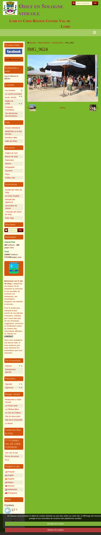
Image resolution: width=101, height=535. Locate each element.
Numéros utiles (11, 138)
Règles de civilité (14, 102)
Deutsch (9, 486)
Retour (62, 108)
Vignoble (14, 384)
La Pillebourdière (12, 409)
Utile (7, 122)
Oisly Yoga (9, 218)
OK (95, 3)
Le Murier (9, 423)
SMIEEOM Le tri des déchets (13, 132)
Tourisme (8, 171)
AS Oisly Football (12, 196)
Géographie (10, 167)
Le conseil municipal (14, 94)
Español (9, 479)
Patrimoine (9, 160)
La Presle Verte (11, 406)
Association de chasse (11, 207)
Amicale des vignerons (10, 200)
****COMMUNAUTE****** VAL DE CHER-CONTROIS (19, 444)
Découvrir (10, 147)
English (9, 475)
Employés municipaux (9, 108)
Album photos (44, 43)
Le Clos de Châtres (13, 413)
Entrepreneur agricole (10, 370)
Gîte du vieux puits (12, 416)
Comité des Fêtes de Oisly (13, 191)
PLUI (7, 460)
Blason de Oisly (11, 156)
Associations (11, 184)
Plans (7, 174)
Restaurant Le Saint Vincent (13, 400)
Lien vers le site (11, 453)
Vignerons (14, 388)
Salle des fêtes (11, 141)
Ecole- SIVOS (14, 97)
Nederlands (11, 489)
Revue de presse (12, 456)
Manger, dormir (12, 394)
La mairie (9, 85)
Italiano (9, 482)
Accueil (32, 43)
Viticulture (10, 378)
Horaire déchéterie (12, 128)
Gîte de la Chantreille (13, 420)
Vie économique (13, 360)
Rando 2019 (57, 43)
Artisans (14, 366)
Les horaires (14, 90)
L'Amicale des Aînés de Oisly (13, 213)
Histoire (8, 164)
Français (10, 472)
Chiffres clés (10, 178)
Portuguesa (11, 493)
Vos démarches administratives (11, 114)
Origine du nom (11, 153)
